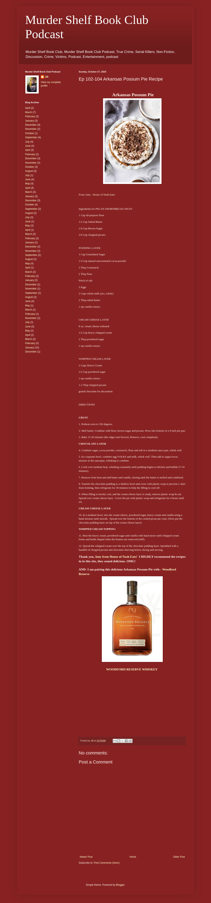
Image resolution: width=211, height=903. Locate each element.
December (30, 124)
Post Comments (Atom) (107, 862)
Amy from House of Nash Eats (115, 556)
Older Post (179, 856)
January (29, 120)
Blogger (120, 884)
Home (133, 856)
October (29, 133)
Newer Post (86, 856)
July (27, 141)
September (31, 137)
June (27, 145)
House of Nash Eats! (104, 194)
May (27, 183)
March (28, 112)
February (30, 116)
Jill (46, 76)
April (27, 108)
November (30, 129)
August (29, 171)
